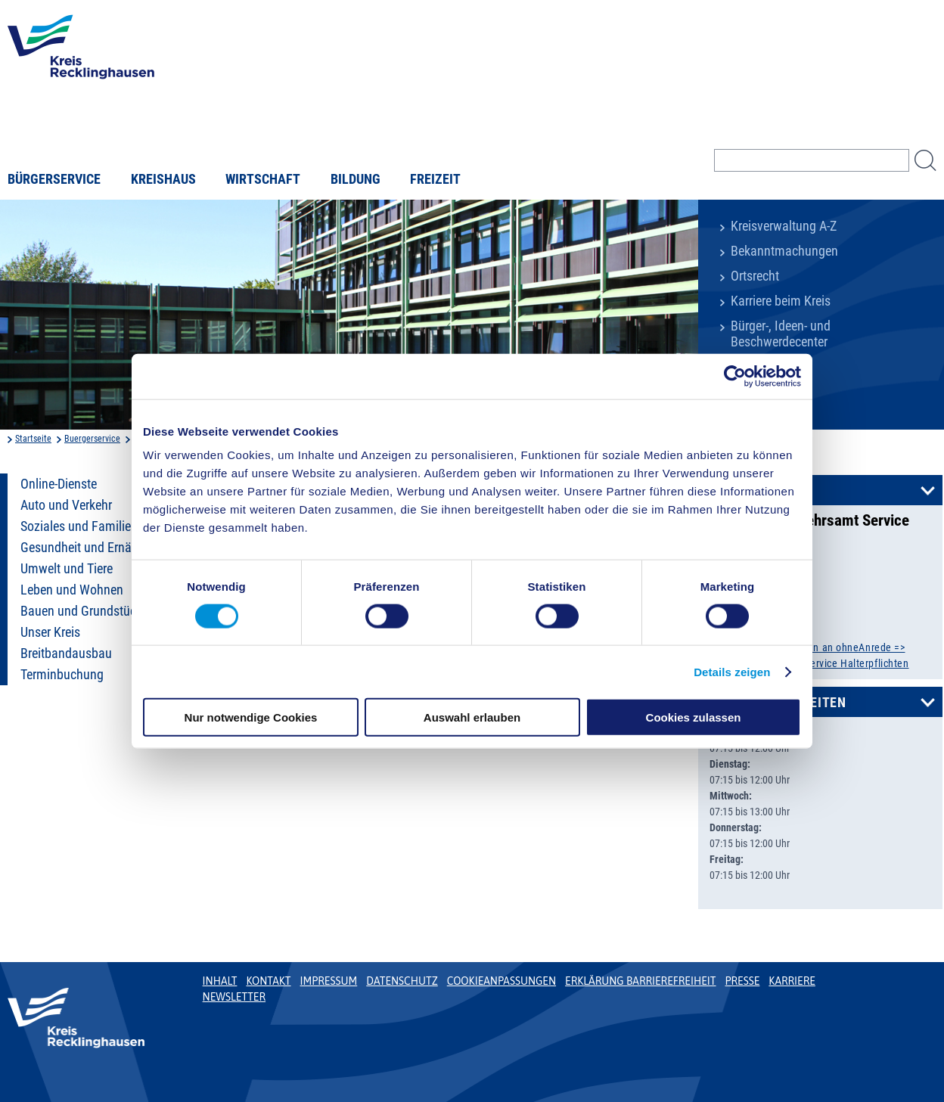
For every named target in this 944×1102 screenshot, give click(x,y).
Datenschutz (402, 981)
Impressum (329, 981)
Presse (742, 981)
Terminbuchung (62, 674)
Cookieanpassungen (501, 981)
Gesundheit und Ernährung (91, 547)
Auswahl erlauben (472, 717)
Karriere (792, 981)
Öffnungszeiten (791, 702)
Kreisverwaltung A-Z (784, 226)
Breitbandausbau (66, 653)
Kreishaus (163, 179)
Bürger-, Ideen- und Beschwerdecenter (781, 333)
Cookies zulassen (693, 717)
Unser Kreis (50, 632)
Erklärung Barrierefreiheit (640, 981)
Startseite (33, 438)
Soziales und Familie (75, 526)
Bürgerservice (54, 179)
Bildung (355, 179)
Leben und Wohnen (71, 590)
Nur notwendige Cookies (251, 717)
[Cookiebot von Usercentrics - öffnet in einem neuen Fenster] (735, 376)
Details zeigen (732, 671)
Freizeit (435, 179)
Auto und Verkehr (66, 505)
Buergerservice (92, 438)
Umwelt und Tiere (66, 568)
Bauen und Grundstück (81, 611)
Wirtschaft (262, 179)
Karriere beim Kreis (781, 301)
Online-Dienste (58, 484)
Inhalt (220, 981)
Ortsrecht (755, 276)
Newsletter (234, 997)
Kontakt (765, 490)
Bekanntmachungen (784, 251)
